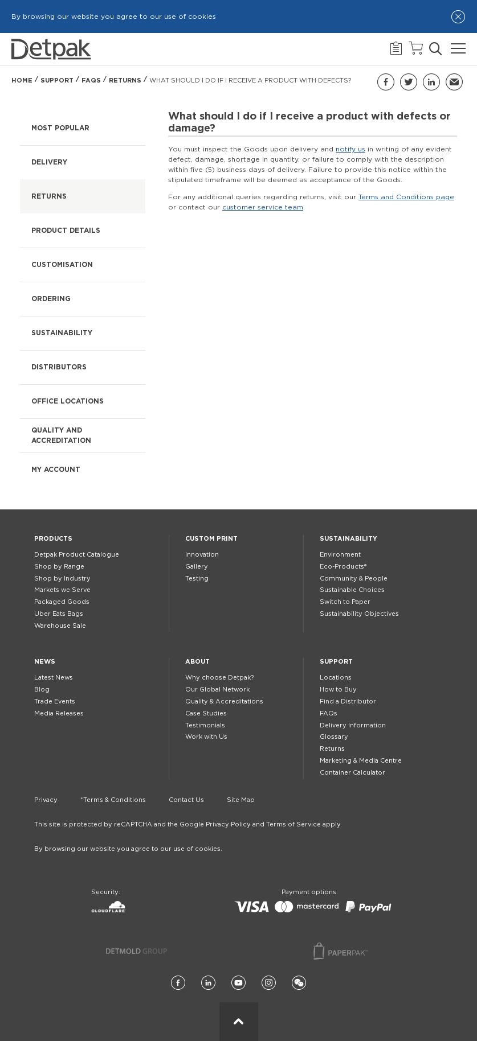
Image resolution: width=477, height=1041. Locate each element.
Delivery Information (353, 725)
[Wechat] (299, 983)
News (44, 662)
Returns (125, 80)
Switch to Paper (345, 602)
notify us (350, 149)
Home (21, 80)
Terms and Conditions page (406, 197)
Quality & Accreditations (224, 701)
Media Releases (59, 713)
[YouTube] (238, 983)
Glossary (334, 737)
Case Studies (206, 713)
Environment (340, 555)
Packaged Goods (61, 602)
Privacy (46, 800)
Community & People (354, 578)
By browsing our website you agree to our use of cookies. (128, 849)
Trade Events (54, 701)
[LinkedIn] (208, 983)
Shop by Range (59, 566)
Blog (42, 689)
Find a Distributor (348, 701)
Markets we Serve (62, 590)
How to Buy (338, 689)
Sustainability (348, 539)
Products (53, 539)
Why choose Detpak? (219, 677)
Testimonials (205, 725)
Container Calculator (352, 773)
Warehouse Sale (60, 626)
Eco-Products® (343, 566)
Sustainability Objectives (359, 614)
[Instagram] (269, 983)
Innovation (202, 555)
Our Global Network (217, 689)
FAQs (91, 80)
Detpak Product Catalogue (76, 555)
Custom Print (211, 539)
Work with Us (206, 737)
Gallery (196, 566)
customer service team (262, 207)
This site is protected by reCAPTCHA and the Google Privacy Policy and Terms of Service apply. (188, 824)
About (197, 662)
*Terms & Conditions (113, 800)
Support (57, 80)
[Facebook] (178, 983)
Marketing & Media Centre (361, 761)
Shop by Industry (62, 578)
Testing (197, 578)
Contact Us (186, 800)
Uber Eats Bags (58, 614)
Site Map (241, 800)
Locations (336, 677)
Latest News (53, 677)
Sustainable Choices (352, 590)
